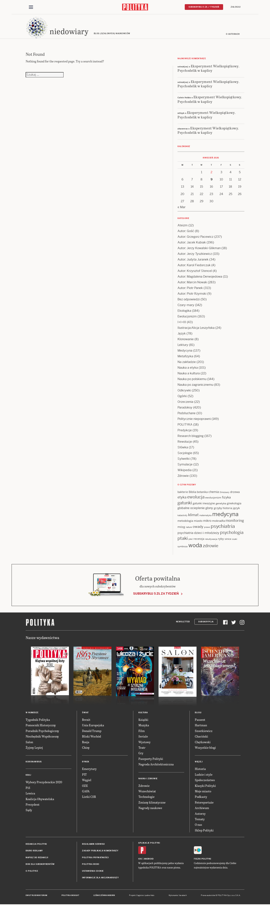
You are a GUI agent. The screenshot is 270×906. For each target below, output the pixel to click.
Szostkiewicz (203, 731)
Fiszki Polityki (202, 859)
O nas (198, 825)
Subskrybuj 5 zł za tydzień (156, 594)
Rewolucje (185, 442)
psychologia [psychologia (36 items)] (231, 533)
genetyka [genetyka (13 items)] (221, 504)
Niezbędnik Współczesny (42, 737)
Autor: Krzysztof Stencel (195, 271)
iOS (140, 859)
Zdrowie (183, 476)
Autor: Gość (186, 232)
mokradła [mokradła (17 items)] (218, 521)
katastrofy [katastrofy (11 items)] (182, 516)
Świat (85, 713)
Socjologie (185, 454)
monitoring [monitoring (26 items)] (235, 521)
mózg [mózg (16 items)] (181, 527)
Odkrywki (184, 391)
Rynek (85, 762)
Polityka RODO (90, 865)
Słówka (183, 448)
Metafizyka (185, 357)
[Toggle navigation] (31, 7)
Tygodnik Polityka (38, 720)
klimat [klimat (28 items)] (193, 515)
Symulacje (185, 465)
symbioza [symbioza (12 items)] (183, 547)
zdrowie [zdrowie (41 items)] (210, 546)
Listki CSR (89, 797)
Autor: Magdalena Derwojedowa (200, 277)
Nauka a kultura (189, 374)
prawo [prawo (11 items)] (207, 527)
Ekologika (184, 311)
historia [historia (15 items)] (227, 508)
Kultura (143, 713)
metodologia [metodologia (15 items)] (185, 521)
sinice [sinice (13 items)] (228, 539)
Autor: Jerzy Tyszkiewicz (195, 254)
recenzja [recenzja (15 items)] (198, 539)
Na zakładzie (187, 362)
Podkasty (201, 797)
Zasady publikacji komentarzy (100, 851)
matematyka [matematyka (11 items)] (205, 516)
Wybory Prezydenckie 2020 (44, 783)
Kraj (28, 776)
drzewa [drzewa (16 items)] (235, 492)
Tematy (200, 819)
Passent (200, 720)
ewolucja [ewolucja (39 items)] (195, 497)
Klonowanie (186, 340)
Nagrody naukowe (150, 808)
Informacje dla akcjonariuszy (100, 878)
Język (182, 334)
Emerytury (89, 769)
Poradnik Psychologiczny (42, 731)
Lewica (30, 794)
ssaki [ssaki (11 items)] (234, 539)
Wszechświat (147, 792)
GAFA (86, 792)
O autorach (233, 34)
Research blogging (191, 436)
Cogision (140, 896)
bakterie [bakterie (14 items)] (183, 492)
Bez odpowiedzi (189, 300)
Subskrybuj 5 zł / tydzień (204, 7)
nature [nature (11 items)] (189, 527)
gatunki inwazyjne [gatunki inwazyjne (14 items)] (204, 504)
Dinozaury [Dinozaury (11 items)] (224, 492)
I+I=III (182, 323)
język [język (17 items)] (236, 508)
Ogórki (182, 397)
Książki (143, 720)
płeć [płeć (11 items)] (191, 539)
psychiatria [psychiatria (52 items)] (223, 527)
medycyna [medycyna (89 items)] (225, 514)
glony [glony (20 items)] (209, 509)
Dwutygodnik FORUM (36, 896)
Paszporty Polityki (150, 759)
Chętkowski (203, 742)
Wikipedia (185, 471)
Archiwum (202, 808)
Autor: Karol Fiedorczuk (194, 266)
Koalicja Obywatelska (40, 799)
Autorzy (200, 814)
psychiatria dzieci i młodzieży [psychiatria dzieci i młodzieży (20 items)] (198, 534)
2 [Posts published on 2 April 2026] (211, 173)
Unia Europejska (93, 726)
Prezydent (32, 805)
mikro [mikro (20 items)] (207, 521)
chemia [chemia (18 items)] (213, 492)
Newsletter (183, 622)
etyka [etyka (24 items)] (182, 498)
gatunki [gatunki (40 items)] (185, 503)
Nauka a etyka (188, 368)
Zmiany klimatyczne (152, 803)
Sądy (29, 810)
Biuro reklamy (34, 851)
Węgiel (86, 780)
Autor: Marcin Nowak (192, 283)
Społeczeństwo (205, 780)
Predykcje (185, 431)
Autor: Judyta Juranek (193, 260)
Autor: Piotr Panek (190, 288)
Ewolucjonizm (187, 317)
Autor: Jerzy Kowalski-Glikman (199, 249)
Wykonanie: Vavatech (178, 896)
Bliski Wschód (91, 737)
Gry (140, 754)
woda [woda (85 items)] (195, 545)
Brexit (86, 720)
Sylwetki (184, 459)
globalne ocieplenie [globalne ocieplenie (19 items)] (191, 509)
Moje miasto (203, 792)
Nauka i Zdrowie (148, 779)
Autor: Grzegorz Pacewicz (195, 237)
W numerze (32, 713)
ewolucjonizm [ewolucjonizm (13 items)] (213, 498)
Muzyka (143, 726)
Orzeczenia (185, 402)
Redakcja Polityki (36, 844)
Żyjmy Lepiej (34, 748)
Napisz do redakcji (37, 858)
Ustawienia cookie (93, 871)
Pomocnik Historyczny (41, 726)
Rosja (85, 742)
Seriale (143, 737)
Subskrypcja (206, 622)
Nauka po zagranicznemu (195, 385)
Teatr (141, 748)
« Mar (182, 208)
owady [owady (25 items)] (198, 527)
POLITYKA (185, 425)
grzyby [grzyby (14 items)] (218, 508)
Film (141, 731)
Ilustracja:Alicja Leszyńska (196, 328)
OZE (85, 786)
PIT (84, 775)
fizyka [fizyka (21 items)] (226, 498)
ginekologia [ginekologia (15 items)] (234, 504)
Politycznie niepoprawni (194, 419)
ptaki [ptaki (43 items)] (183, 539)
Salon (29, 742)
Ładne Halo (149, 896)
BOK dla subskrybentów (40, 865)
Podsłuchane (187, 414)
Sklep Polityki (204, 831)
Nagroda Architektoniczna (156, 765)
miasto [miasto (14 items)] (198, 521)
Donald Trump (91, 731)
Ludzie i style (203, 775)
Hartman (201, 726)
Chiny (86, 748)
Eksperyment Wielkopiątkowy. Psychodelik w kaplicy (208, 68)
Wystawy (144, 742)
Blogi (198, 713)
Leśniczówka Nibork (104, 896)
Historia (200, 769)
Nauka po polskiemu (192, 380)
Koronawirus (34, 762)
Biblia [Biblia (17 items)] (192, 492)
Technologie (146, 797)
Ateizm (183, 226)
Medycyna (185, 351)
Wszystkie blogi (205, 748)
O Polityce (32, 871)
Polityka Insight (70, 896)
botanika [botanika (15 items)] (202, 492)
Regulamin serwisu (93, 844)
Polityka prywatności (95, 858)
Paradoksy (185, 408)
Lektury (183, 345)
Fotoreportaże (204, 803)
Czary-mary (186, 306)
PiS (28, 788)
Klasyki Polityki (205, 786)
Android (149, 859)
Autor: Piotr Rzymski (192, 294)
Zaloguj (236, 7)
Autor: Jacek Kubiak (192, 243)
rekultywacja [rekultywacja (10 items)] (211, 539)
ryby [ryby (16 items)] (221, 539)
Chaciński (201, 737)
